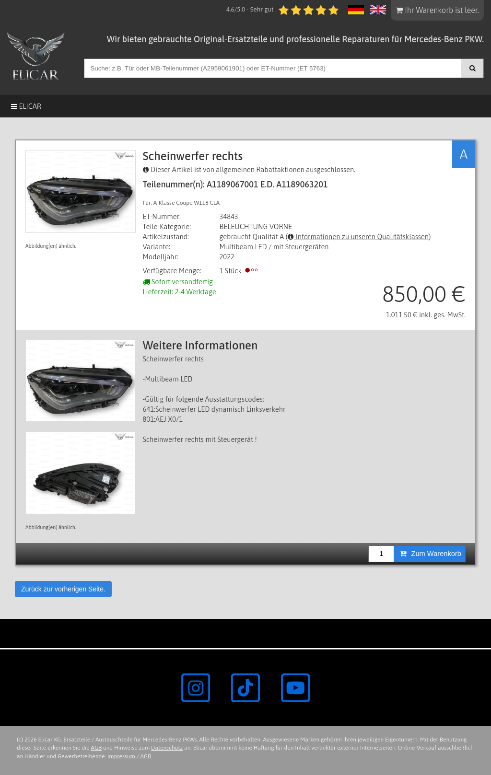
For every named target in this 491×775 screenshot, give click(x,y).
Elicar (26, 106)
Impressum (121, 756)
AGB (96, 747)
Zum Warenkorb (430, 553)
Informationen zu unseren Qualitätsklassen (358, 236)
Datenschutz (167, 747)
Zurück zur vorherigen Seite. (63, 589)
